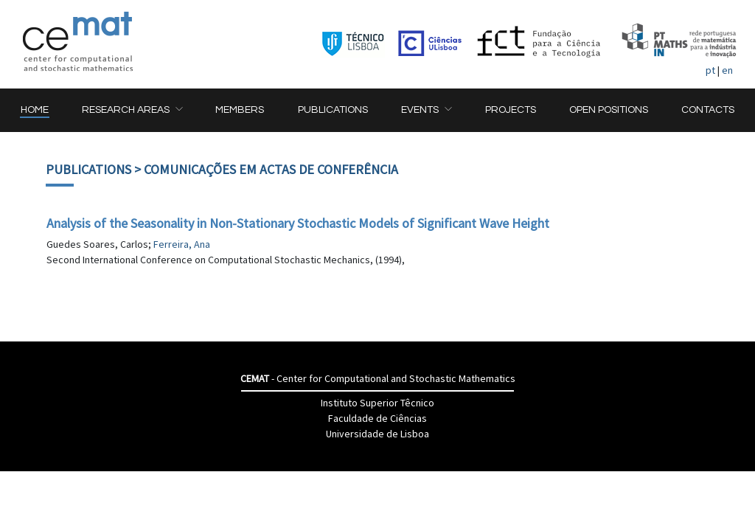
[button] (132, 110)
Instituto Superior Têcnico (377, 402)
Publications (88, 169)
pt (710, 70)
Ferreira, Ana (181, 244)
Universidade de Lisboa (377, 433)
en (727, 70)
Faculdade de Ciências (377, 418)
